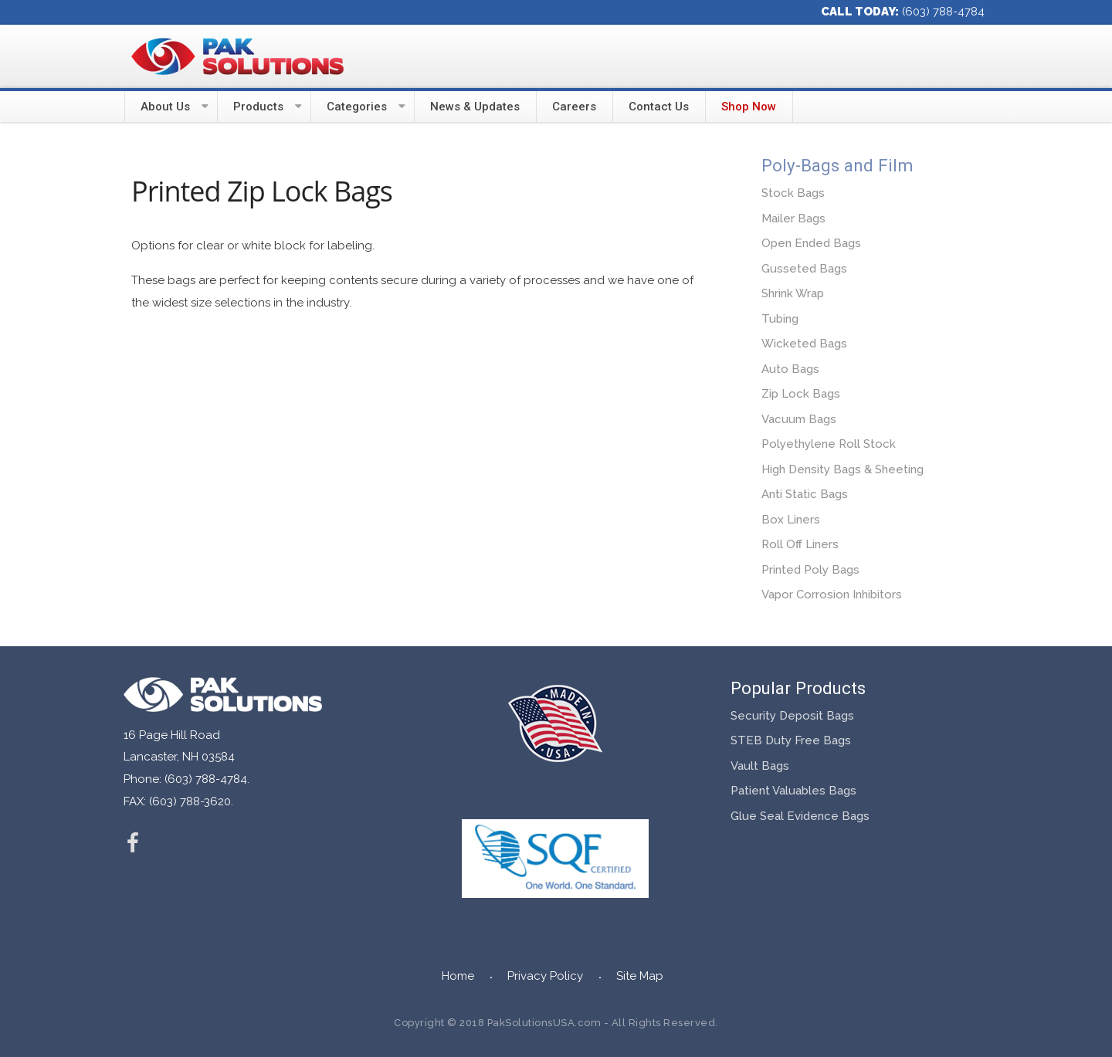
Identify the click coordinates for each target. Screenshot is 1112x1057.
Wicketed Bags (804, 344)
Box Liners (790, 520)
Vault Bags (760, 766)
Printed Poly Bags (810, 570)
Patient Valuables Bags (793, 791)
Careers (574, 106)
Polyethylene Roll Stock (828, 444)
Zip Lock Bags (800, 394)
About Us (165, 106)
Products (258, 106)
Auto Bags (790, 369)
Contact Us (659, 106)
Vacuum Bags (798, 419)
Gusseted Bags (804, 269)
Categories (357, 106)
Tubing (779, 319)
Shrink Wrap (792, 293)
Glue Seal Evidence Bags (800, 816)
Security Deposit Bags (792, 716)
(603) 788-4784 (943, 12)
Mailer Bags (793, 218)
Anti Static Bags (804, 494)
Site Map (639, 976)
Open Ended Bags (811, 243)
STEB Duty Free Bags (791, 740)
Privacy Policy (545, 976)
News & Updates (475, 106)
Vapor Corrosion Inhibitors (831, 594)
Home (458, 976)
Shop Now (748, 106)
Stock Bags (793, 193)
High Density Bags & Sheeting (842, 469)
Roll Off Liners (800, 544)
